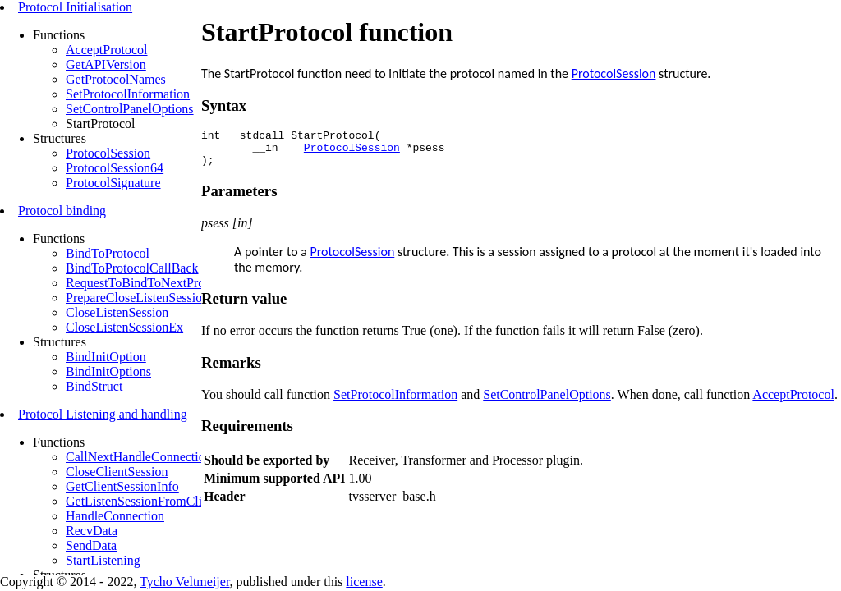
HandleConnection (115, 516)
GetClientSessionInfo (122, 486)
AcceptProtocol (107, 50)
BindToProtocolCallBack (132, 268)
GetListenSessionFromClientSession (162, 501)
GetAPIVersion (106, 64)
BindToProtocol (107, 253)
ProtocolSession (108, 153)
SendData (91, 545)
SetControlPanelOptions (130, 109)
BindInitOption (106, 357)
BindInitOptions (108, 371)
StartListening (103, 560)
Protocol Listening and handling (102, 414)
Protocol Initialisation (75, 7)
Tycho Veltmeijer (184, 582)
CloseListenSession (117, 312)
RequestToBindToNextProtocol (148, 283)
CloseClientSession (117, 472)
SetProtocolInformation (128, 94)
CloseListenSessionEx (124, 327)
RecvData (91, 531)
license (364, 582)
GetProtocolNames (116, 79)
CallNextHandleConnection (139, 457)
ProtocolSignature (113, 183)
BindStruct (94, 386)
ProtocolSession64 (114, 168)
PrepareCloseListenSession (137, 298)
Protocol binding (62, 211)
